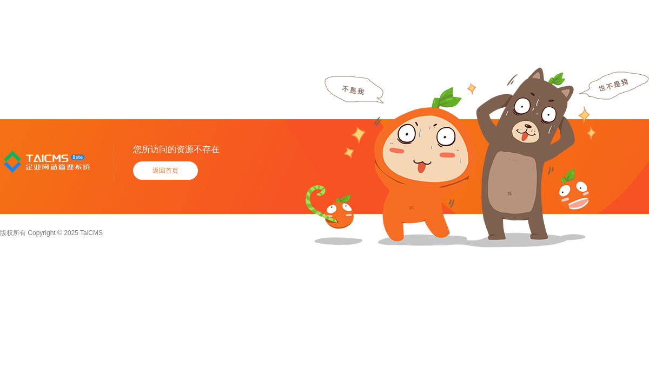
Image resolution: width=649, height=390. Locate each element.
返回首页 (165, 170)
